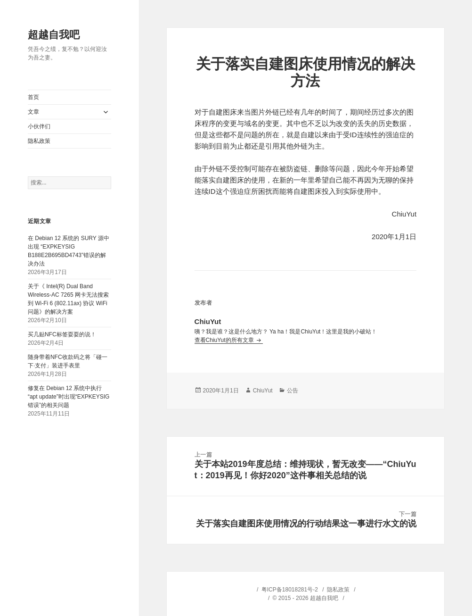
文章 (33, 111)
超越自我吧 (54, 35)
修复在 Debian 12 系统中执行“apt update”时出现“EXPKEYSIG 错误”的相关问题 (68, 396)
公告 (292, 390)
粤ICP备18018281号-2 (289, 589)
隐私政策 (39, 141)
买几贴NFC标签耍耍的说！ (62, 334)
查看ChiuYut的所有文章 (225, 340)
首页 (33, 97)
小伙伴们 (39, 126)
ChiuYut (263, 390)
